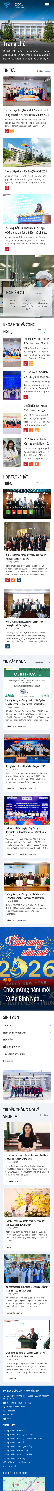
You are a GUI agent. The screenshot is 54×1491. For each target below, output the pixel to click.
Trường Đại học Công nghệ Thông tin (19, 1446)
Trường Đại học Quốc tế (13, 1442)
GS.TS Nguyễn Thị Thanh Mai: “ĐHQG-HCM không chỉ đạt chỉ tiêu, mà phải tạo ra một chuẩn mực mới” (26, 232)
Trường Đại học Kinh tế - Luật (16, 1450)
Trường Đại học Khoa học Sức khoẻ (18, 1454)
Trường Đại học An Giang (14, 1458)
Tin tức (27, 1025)
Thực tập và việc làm (27, 1053)
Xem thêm (41, 293)
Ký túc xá (27, 1061)
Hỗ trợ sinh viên (27, 1046)
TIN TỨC (43, 71)
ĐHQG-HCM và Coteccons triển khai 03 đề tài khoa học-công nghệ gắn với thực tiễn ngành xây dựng (27, 498)
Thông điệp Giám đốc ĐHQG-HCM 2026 (26, 171)
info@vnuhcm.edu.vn (16, 1407)
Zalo (9, 1419)
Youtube (10, 1415)
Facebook (11, 1411)
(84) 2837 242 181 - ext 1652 (19, 1403)
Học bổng (27, 1039)
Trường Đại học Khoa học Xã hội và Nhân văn (22, 1438)
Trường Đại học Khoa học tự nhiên (18, 1434)
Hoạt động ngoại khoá (27, 1032)
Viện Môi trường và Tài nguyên (16, 1462)
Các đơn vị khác (10, 1466)
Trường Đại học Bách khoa (14, 1430)
